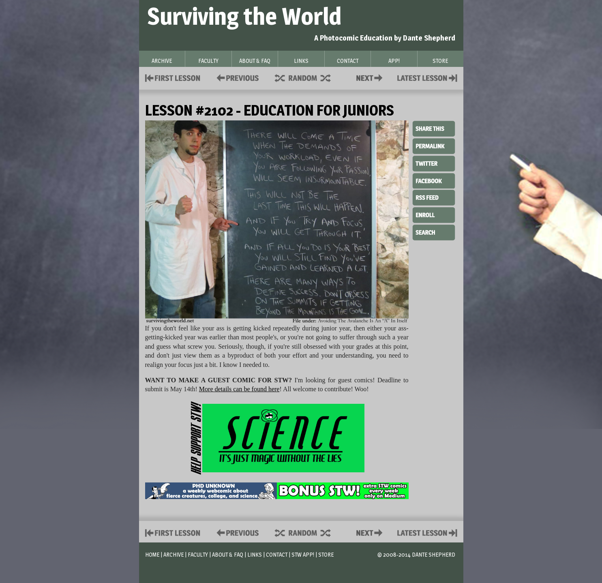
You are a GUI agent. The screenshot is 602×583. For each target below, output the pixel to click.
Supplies (308, 77)
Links (254, 554)
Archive (173, 554)
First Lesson (173, 77)
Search (433, 231)
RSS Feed (433, 197)
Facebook (433, 180)
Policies (236, 77)
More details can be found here (239, 389)
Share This (433, 128)
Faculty (198, 554)
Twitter (433, 162)
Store (326, 554)
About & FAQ (227, 554)
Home (152, 554)
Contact (371, 77)
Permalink (433, 145)
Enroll (433, 214)
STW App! (302, 554)
